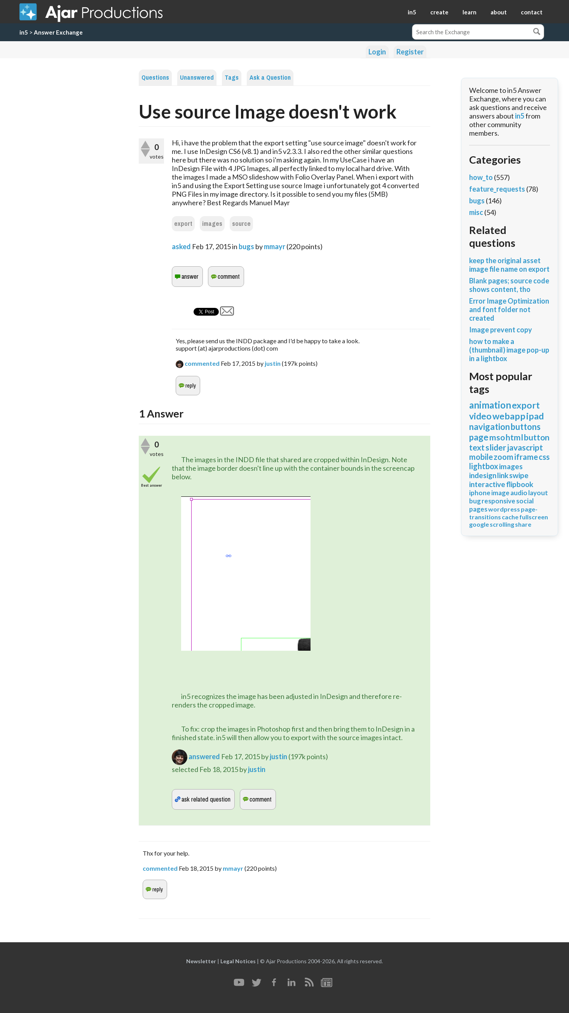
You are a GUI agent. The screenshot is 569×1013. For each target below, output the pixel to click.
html (514, 437)
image (500, 493)
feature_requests (497, 189)
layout (538, 493)
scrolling (502, 524)
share (523, 524)
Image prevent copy (500, 329)
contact (532, 12)
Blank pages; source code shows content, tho (509, 284)
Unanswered (197, 78)
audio (518, 493)
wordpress (504, 509)
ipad (535, 415)
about (498, 12)
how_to (481, 177)
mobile (481, 456)
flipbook (519, 484)
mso (497, 437)
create (439, 12)
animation (490, 404)
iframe (526, 456)
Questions (155, 78)
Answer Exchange (58, 32)
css (544, 456)
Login (377, 51)
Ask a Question (270, 78)
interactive (487, 484)
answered (204, 756)
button (537, 437)
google (479, 524)
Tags (232, 78)
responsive (498, 501)
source (241, 224)
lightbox (483, 466)
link (502, 475)
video (480, 415)
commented (202, 363)
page (479, 437)
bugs (246, 246)
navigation (489, 426)
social (525, 501)
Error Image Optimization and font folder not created (509, 309)
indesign (482, 475)
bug (475, 501)
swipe (519, 475)
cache (510, 516)
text (477, 447)
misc (476, 212)
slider (495, 447)
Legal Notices (238, 961)
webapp (508, 415)
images (212, 224)
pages (478, 509)
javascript (525, 447)
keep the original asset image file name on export (509, 264)
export (183, 224)
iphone (479, 493)
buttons (526, 426)
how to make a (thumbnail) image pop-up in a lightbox (509, 350)
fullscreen (533, 516)
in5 (412, 12)
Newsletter (201, 961)
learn (469, 12)
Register (410, 51)
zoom (503, 456)
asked (181, 246)
